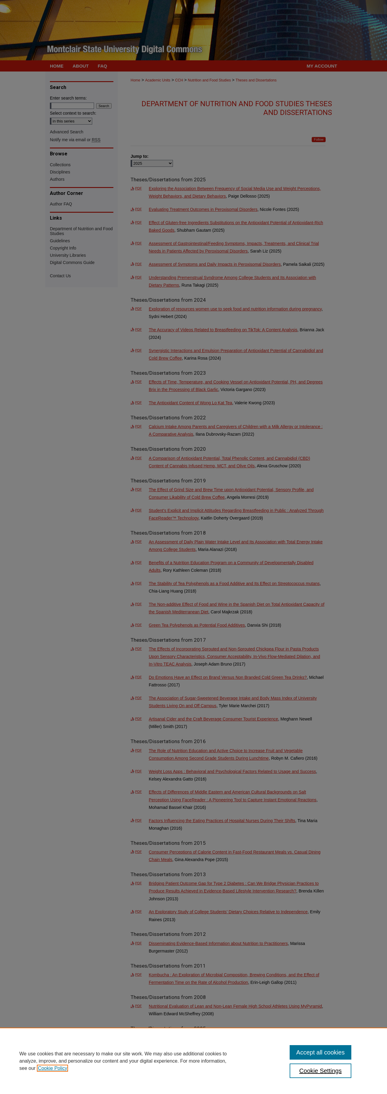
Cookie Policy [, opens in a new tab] (52, 1068)
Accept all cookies (320, 1052)
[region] (193, 1061)
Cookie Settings (320, 1070)
